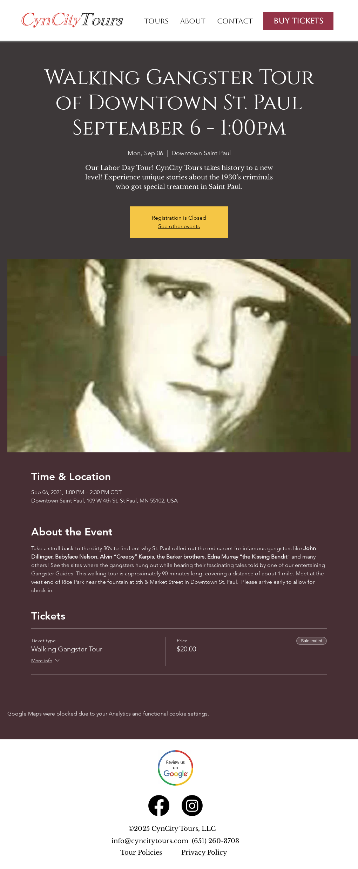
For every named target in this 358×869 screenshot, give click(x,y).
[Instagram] (192, 805)
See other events (179, 226)
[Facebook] (158, 805)
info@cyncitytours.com (152, 841)
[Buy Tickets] (298, 21)
